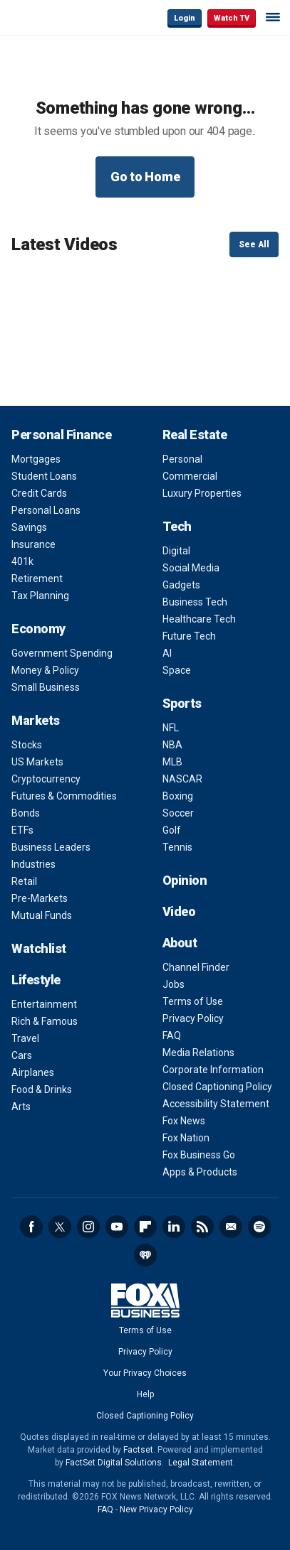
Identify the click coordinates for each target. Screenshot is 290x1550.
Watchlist (38, 948)
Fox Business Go (198, 1155)
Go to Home (145, 176)
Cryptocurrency (46, 779)
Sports (182, 703)
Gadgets (181, 585)
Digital (176, 550)
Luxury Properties (202, 493)
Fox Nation (185, 1137)
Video (179, 911)
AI (167, 653)
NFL (170, 727)
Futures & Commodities (64, 796)
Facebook (31, 1226)
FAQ (171, 1035)
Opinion (184, 880)
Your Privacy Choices (145, 1373)
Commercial (189, 476)
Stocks (26, 744)
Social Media (190, 568)
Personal (182, 459)
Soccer (178, 813)
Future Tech (189, 636)
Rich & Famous (44, 1021)
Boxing (177, 796)
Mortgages (36, 459)
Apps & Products (199, 1172)
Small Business (45, 687)
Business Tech (194, 602)
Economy (38, 628)
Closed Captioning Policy (217, 1086)
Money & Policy (45, 670)
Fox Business (57, 17)
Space (176, 670)
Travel (25, 1038)
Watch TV (231, 18)
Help (145, 1394)
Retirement (37, 578)
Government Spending (62, 653)
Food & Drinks (41, 1089)
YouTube (116, 1226)
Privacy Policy (193, 1018)
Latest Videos (64, 244)
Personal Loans (46, 510)
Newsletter (230, 1226)
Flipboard (145, 1226)
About (179, 942)
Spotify (259, 1226)
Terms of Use (192, 1001)
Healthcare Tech (199, 619)
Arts (21, 1106)
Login (184, 18)
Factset (138, 1450)
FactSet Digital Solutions (114, 1463)
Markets (35, 720)
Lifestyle (36, 979)
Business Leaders (50, 847)
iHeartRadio (145, 1255)
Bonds (25, 813)
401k (22, 561)
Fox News (183, 1120)
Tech (177, 526)
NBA (172, 744)
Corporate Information (213, 1069)
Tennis (177, 847)
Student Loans (44, 476)
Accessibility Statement (215, 1103)
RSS (202, 1226)
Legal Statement (200, 1463)
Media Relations (198, 1052)
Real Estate (194, 434)
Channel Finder (195, 967)
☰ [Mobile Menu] (273, 17)
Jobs (173, 984)
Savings (29, 527)
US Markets (37, 762)
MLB (172, 762)
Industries (33, 864)
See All (254, 244)
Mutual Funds (41, 915)
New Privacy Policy (156, 1509)
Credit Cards (39, 493)
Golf (171, 830)
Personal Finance (61, 434)
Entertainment (44, 1004)
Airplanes (32, 1072)
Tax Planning (40, 595)
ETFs (22, 830)
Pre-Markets (39, 898)
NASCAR (182, 779)
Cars (21, 1055)
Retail (24, 881)
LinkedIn (173, 1226)
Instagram (88, 1226)
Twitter (59, 1226)
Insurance (33, 544)
